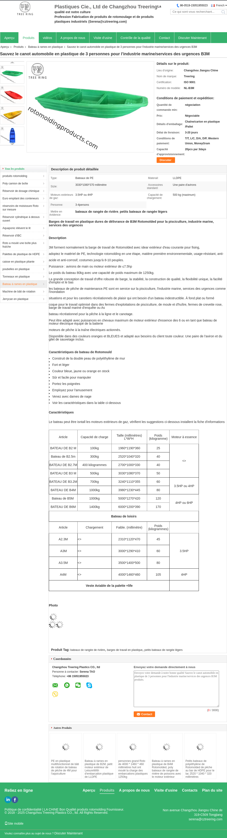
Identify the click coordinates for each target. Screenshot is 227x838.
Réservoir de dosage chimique (20, 191)
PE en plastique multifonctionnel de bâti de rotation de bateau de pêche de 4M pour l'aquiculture (65, 767)
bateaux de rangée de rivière (87, 650)
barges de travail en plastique (125, 650)
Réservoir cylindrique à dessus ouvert (20, 218)
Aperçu (9, 38)
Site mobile (14, 823)
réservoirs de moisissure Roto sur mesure (20, 207)
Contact (164, 38)
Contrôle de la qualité (136, 38)
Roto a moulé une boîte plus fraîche (19, 244)
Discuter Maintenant (192, 38)
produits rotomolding (14, 176)
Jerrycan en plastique (15, 299)
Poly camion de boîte (15, 183)
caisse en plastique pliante (18, 261)
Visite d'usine (103, 38)
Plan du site (212, 790)
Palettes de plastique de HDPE (21, 254)
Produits (28, 38)
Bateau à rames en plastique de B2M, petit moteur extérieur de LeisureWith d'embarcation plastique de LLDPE (99, 768)
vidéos (47, 38)
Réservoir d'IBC (12, 235)
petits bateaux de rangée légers (163, 650)
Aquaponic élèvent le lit (16, 228)
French (220, 5)
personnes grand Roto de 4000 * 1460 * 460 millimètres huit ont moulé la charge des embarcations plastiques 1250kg (133, 768)
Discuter (165, 160)
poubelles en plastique (16, 269)
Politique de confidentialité (23, 809)
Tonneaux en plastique (16, 276)
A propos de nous (72, 38)
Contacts (189, 790)
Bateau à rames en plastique (45, 46)
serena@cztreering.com (205, 819)
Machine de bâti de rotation (18, 291)
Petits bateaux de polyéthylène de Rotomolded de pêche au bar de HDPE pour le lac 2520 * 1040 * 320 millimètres (199, 768)
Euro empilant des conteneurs (20, 198)
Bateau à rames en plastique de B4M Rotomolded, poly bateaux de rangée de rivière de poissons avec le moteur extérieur (166, 768)
